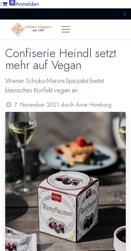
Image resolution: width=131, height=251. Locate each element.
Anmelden (27, 4)
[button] (125, 14)
